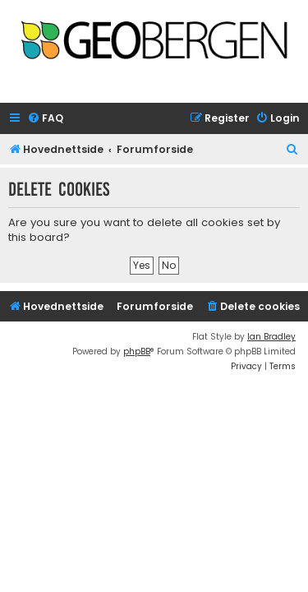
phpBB (136, 351)
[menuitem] (45, 119)
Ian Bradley (271, 337)
